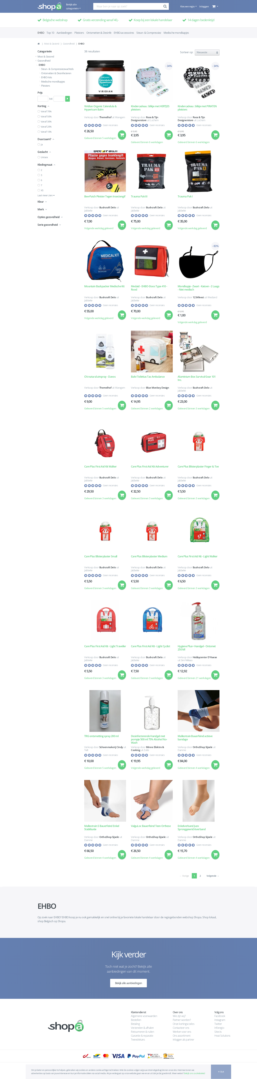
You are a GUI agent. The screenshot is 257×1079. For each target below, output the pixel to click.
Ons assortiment (181, 1035)
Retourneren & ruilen (142, 1031)
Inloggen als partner (183, 1039)
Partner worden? (182, 1020)
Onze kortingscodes (183, 1024)
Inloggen (204, 6)
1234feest (198, 298)
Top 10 (50, 33)
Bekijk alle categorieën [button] (72, 6)
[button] (214, 6)
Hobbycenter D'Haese (205, 659)
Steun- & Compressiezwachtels (57, 69)
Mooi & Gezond (51, 43)
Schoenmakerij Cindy (111, 749)
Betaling (135, 1024)
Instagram (219, 1020)
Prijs (40, 92)
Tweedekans (138, 1039)
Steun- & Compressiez (148, 33)
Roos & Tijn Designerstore (144, 119)
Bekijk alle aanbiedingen (128, 986)
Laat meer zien (46, 195)
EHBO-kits (46, 77)
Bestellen (136, 1020)
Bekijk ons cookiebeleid (194, 1073)
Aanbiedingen (64, 33)
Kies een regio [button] (187, 6)
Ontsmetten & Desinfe (98, 33)
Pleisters (79, 33)
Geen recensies (110, 125)
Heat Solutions (222, 1035)
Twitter (218, 1024)
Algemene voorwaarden (144, 1016)
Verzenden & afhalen (142, 1028)
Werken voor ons (182, 1031)
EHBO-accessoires (124, 33)
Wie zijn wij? (179, 1016)
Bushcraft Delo (107, 207)
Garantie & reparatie (142, 1035)
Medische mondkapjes (176, 33)
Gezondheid (68, 43)
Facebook (219, 1016)
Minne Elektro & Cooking (147, 751)
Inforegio (219, 1028)
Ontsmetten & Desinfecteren (56, 73)
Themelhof (105, 117)
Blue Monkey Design (157, 388)
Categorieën (45, 51)
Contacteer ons (181, 1028)
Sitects (218, 1031)
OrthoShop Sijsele (202, 749)
